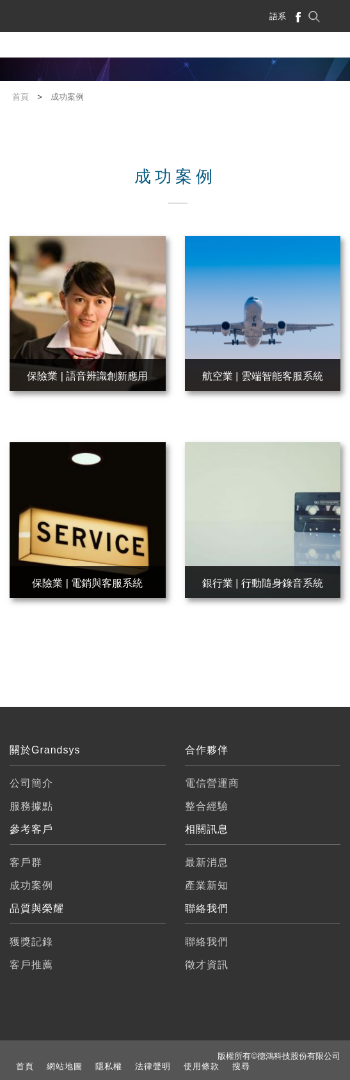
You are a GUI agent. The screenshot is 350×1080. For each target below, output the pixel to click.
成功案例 (31, 885)
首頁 (25, 1066)
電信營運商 (212, 783)
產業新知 (206, 885)
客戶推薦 (31, 964)
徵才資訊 (206, 964)
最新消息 (206, 862)
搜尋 (241, 1066)
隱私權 (108, 1066)
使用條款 (201, 1066)
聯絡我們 (206, 941)
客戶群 (26, 862)
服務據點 (31, 806)
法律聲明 (153, 1066)
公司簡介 (31, 783)
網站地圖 (65, 1066)
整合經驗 (206, 806)
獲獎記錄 (31, 941)
